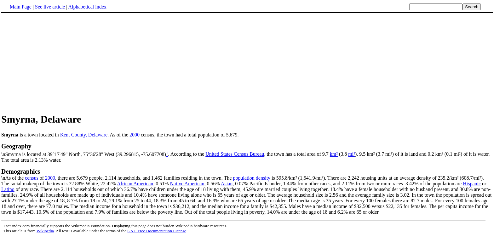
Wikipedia (45, 230)
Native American (187, 183)
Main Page (21, 6)
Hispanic (472, 183)
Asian (227, 183)
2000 (134, 134)
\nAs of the (247, 174)
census (31, 178)
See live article (50, 6)
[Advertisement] (54, 63)
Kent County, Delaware (83, 134)
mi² (351, 154)
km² (334, 154)
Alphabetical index (87, 6)
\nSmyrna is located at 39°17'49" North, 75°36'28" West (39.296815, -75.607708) (247, 150)
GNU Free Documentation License (156, 230)
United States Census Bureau (234, 154)
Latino (7, 189)
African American (135, 183)
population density (251, 178)
